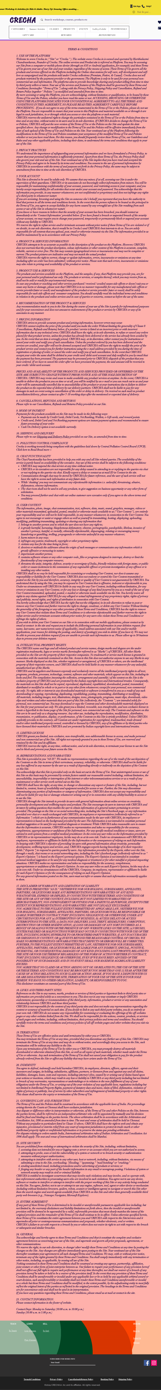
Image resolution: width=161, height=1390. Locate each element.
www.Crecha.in (38, 59)
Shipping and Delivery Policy (53, 436)
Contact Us (137, 1338)
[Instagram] (154, 1363)
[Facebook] (147, 1363)
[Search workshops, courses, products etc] (84, 19)
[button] (69, 29)
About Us (136, 1331)
